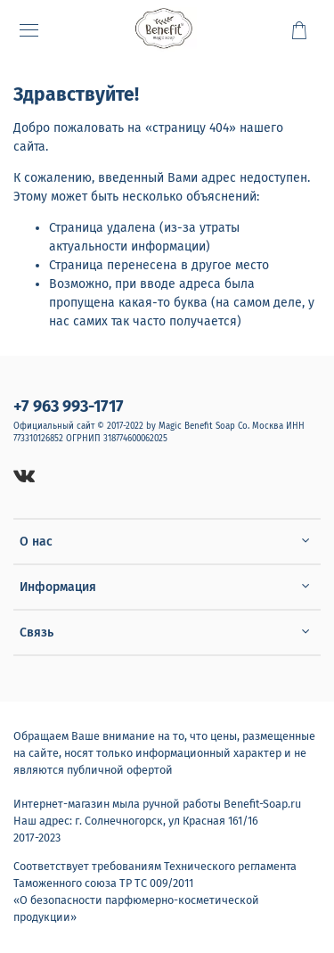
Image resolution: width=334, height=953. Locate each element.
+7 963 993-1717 (68, 406)
